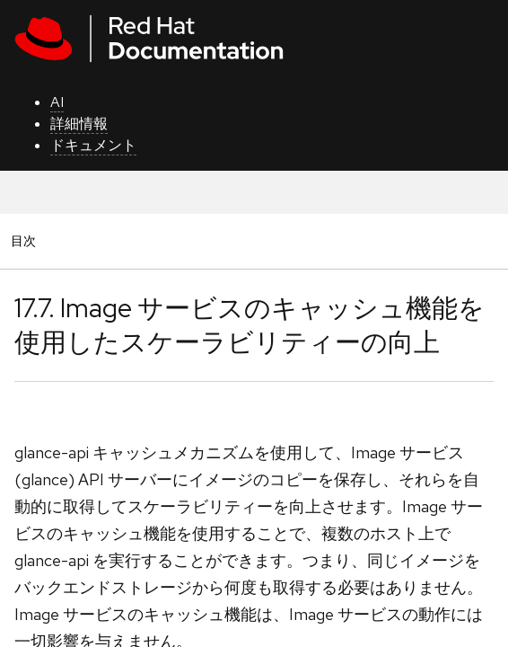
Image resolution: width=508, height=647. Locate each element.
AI (57, 102)
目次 (26, 240)
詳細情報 (79, 123)
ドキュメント (93, 145)
